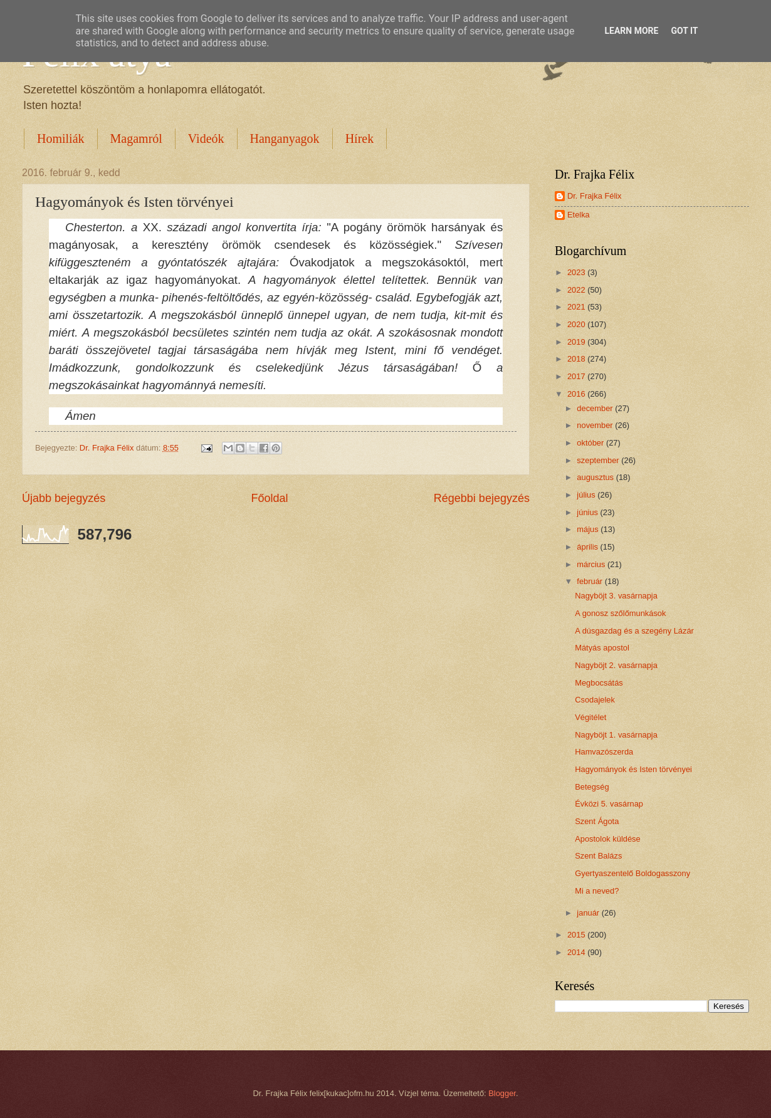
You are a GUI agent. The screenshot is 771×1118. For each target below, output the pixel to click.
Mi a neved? (597, 891)
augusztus (596, 477)
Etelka (578, 214)
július (587, 494)
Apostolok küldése (608, 839)
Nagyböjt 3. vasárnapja (616, 595)
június (588, 512)
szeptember (599, 460)
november (596, 425)
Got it (684, 31)
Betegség (592, 786)
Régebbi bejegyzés (482, 498)
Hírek (359, 138)
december (596, 408)
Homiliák (61, 138)
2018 (577, 358)
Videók (206, 138)
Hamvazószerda (604, 751)
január (589, 912)
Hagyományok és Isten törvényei (633, 769)
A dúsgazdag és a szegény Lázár (634, 630)
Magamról (136, 138)
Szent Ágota (597, 821)
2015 (577, 934)
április (588, 546)
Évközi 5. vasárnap (609, 803)
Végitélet (590, 717)
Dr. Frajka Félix (594, 196)
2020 (577, 324)
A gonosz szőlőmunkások (620, 613)
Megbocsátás (599, 682)
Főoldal (269, 498)
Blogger (502, 1093)
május (589, 529)
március (592, 564)
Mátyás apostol (602, 647)
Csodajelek (595, 699)
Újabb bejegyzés (63, 498)
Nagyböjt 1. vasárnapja (616, 734)
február (590, 581)
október (591, 442)
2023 (577, 272)
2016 (577, 394)
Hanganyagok (285, 138)
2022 (577, 290)
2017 (577, 376)
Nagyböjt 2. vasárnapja (616, 665)
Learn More (631, 31)
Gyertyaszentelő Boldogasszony (632, 873)
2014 (577, 952)
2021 (577, 306)
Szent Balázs (598, 855)
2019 (577, 342)
